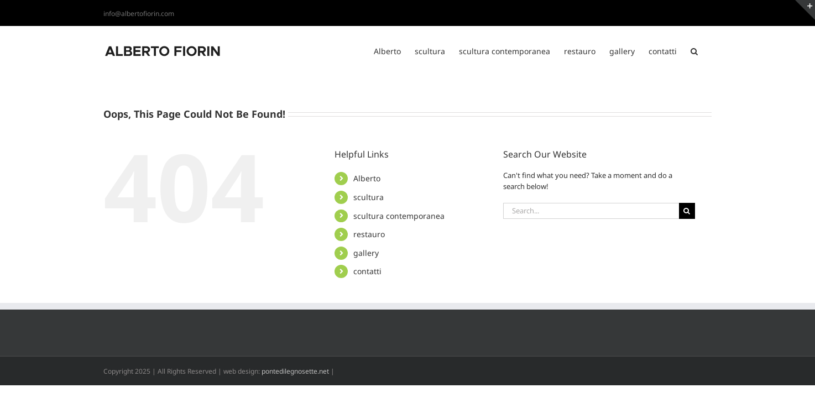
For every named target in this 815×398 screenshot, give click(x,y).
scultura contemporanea (399, 216)
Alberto (366, 178)
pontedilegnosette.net (295, 371)
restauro (369, 234)
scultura (368, 197)
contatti (367, 271)
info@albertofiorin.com (138, 13)
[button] (708, 50)
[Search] (687, 211)
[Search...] (591, 211)
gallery (366, 253)
